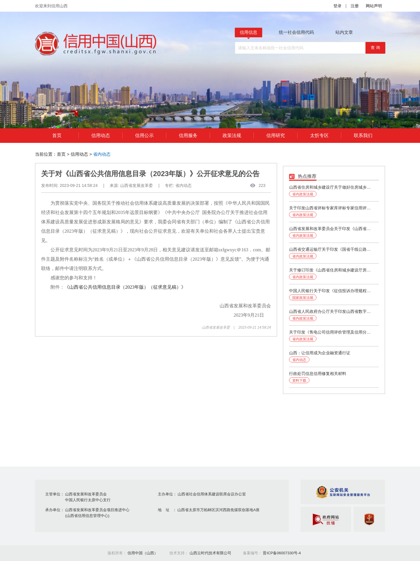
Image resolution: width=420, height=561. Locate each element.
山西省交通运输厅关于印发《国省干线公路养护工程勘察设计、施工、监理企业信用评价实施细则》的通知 (331, 249)
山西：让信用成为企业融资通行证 (319, 352)
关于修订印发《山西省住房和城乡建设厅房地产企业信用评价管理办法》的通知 (331, 270)
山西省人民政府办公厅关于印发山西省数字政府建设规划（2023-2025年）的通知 (331, 311)
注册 (355, 5)
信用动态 (100, 135)
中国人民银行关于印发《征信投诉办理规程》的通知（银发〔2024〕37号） (331, 290)
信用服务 (188, 135)
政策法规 (232, 135)
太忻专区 (319, 135)
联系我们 (363, 135)
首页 (57, 135)
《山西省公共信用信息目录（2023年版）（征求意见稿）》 (125, 287)
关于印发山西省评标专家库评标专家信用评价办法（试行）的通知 (331, 208)
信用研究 (275, 135)
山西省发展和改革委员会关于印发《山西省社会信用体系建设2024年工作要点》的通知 (331, 228)
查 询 (375, 47)
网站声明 (374, 5)
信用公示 (144, 135)
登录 (337, 5)
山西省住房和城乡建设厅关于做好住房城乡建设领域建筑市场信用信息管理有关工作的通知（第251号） (331, 187)
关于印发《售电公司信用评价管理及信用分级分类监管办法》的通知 (331, 332)
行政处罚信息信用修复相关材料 (317, 373)
